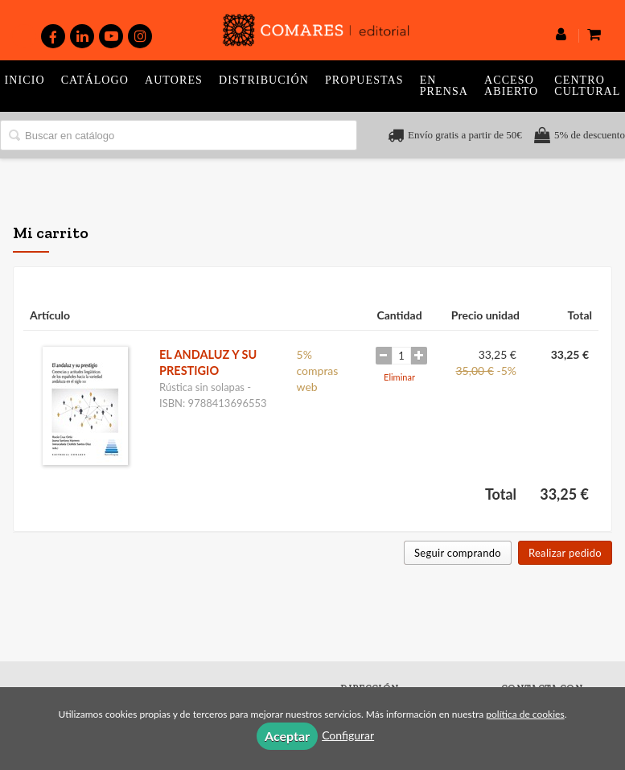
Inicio (25, 80)
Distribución (264, 80)
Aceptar (287, 735)
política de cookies (525, 714)
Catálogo (95, 80)
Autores (174, 80)
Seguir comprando (457, 552)
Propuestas (364, 80)
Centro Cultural (587, 85)
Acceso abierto (511, 85)
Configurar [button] (348, 735)
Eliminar (399, 377)
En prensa (444, 85)
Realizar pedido (565, 552)
